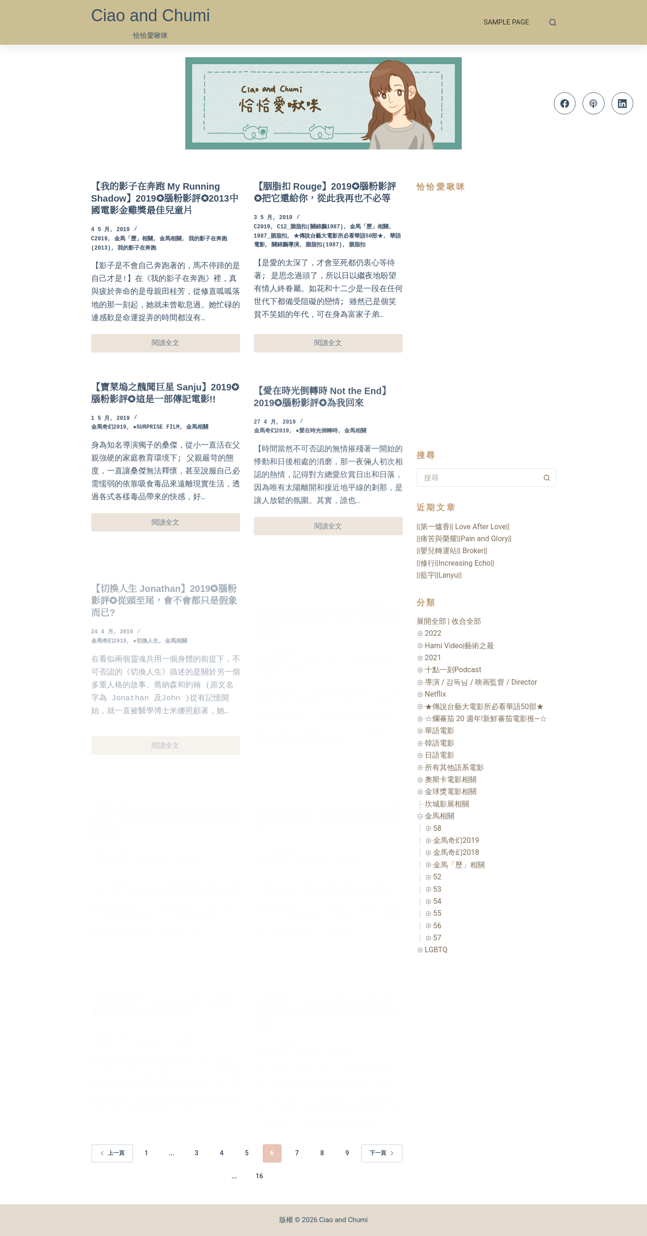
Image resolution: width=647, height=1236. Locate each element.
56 (437, 925)
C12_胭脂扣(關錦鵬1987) (310, 227)
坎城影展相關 (447, 804)
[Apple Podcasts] (593, 103)
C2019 (99, 239)
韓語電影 (439, 743)
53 (437, 889)
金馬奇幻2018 (456, 852)
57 (437, 937)
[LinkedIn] (623, 103)
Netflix (435, 694)
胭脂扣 (357, 245)
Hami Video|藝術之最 (459, 645)
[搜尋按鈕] (547, 477)
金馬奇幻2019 (109, 438)
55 (437, 913)
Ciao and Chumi (150, 15)
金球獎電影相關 (450, 791)
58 (437, 828)
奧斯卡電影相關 (450, 779)
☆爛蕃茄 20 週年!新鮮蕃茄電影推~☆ (486, 718)
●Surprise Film (156, 438)
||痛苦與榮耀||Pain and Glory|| (464, 538)
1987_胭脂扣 (270, 236)
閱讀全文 (174, 345)
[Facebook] (565, 103)
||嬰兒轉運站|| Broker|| (452, 550)
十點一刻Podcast (453, 669)
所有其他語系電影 (454, 767)
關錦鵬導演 (285, 245)
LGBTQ (436, 949)
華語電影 (439, 730)
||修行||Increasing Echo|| (455, 563)
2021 (433, 657)
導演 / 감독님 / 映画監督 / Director (481, 682)
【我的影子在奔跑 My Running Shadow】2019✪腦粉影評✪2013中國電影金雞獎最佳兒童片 (165, 198)
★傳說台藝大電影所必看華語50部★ (338, 236)
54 (437, 901)
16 (259, 1176)
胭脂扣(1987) (324, 245)
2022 (433, 633)
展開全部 (431, 621)
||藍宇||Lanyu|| (439, 575)
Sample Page (506, 22)
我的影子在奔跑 (137, 248)
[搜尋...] (477, 477)
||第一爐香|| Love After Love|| (463, 526)
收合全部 (466, 621)
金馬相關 (170, 239)
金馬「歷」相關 (133, 239)
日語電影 (439, 755)
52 (437, 876)
